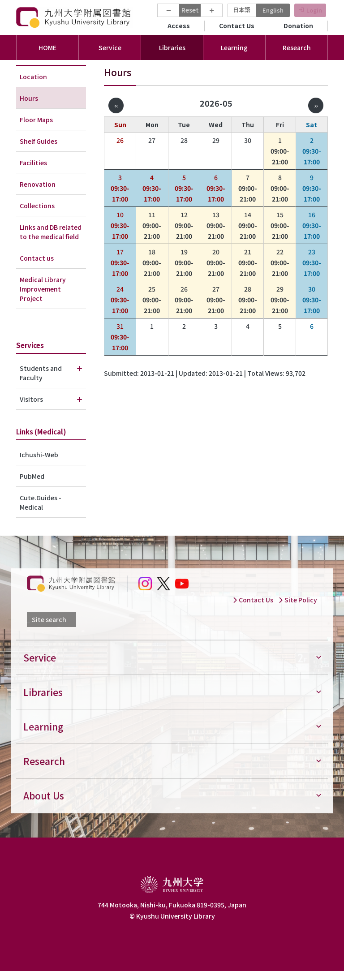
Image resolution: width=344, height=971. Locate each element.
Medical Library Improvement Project (43, 289)
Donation (298, 25)
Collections (37, 205)
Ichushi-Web (39, 454)
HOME (47, 47)
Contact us (37, 257)
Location (33, 76)
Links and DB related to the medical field (51, 232)
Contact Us (236, 25)
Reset (190, 9)
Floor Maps (36, 119)
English (273, 10)
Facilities (33, 162)
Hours (29, 98)
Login (314, 10)
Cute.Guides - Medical (40, 502)
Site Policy (297, 599)
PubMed (32, 476)
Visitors (31, 399)
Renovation (38, 184)
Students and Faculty (41, 373)
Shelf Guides (38, 141)
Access (179, 25)
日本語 (241, 9)
